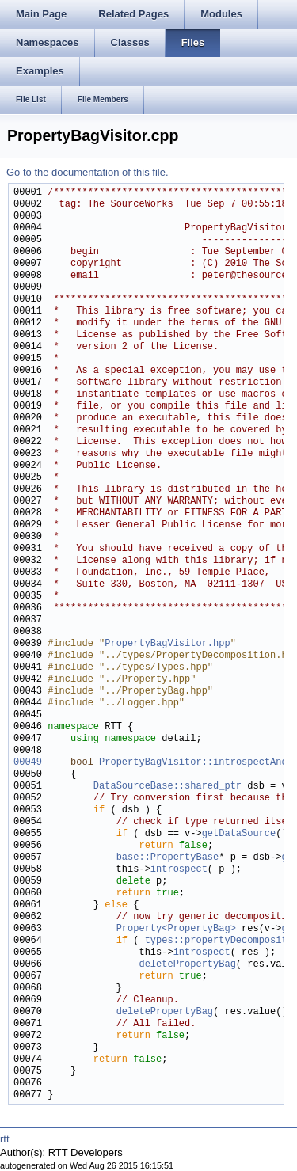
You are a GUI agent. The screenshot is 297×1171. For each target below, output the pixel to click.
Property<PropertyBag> (176, 929)
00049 (27, 763)
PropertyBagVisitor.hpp (167, 644)
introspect (179, 869)
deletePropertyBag (187, 964)
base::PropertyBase (167, 858)
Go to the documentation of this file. (87, 172)
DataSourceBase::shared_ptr (167, 786)
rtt (5, 1139)
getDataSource (239, 834)
